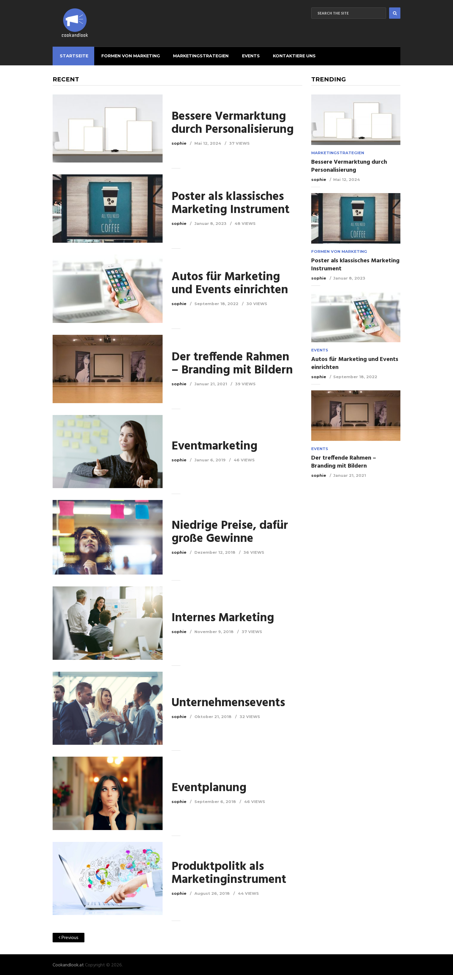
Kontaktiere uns (289, 55)
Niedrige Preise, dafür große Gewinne (230, 531)
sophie (179, 142)
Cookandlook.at (68, 964)
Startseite (73, 55)
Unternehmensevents (228, 702)
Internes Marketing (223, 617)
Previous (68, 937)
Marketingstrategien (197, 55)
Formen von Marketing (128, 55)
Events (246, 55)
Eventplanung (209, 787)
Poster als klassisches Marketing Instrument (231, 203)
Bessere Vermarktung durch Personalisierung (233, 122)
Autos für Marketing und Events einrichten (230, 283)
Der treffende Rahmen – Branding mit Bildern (232, 363)
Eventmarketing (214, 445)
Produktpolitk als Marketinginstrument (229, 872)
